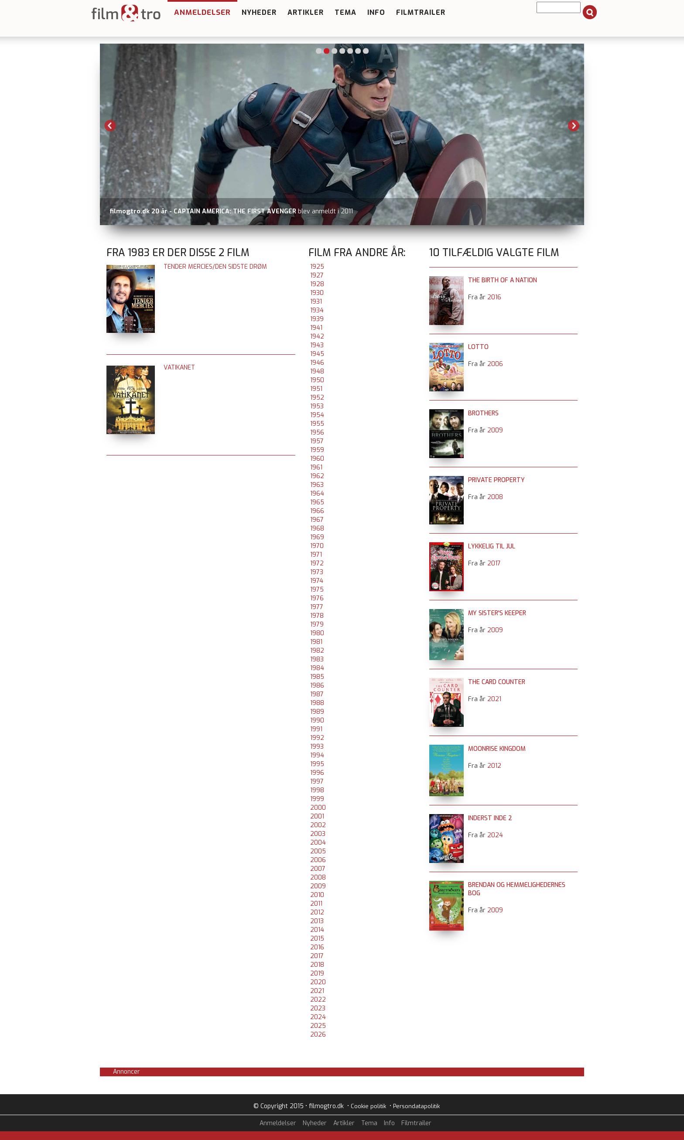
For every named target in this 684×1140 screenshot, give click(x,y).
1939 (317, 319)
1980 (317, 633)
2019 (317, 973)
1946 (317, 363)
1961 (316, 467)
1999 (317, 799)
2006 (318, 860)
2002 (318, 825)
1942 (317, 336)
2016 (317, 947)
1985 (317, 677)
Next (574, 126)
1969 (317, 537)
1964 (317, 494)
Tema (345, 12)
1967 (317, 520)
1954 (317, 415)
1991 (316, 729)
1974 (316, 581)
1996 (317, 773)
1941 (316, 328)
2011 (316, 904)
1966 (317, 511)
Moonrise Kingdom (497, 749)
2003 (317, 834)
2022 (318, 1000)
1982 (317, 651)
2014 (317, 930)
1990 (317, 720)
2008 (318, 877)
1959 (317, 450)
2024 (318, 1017)
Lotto (478, 347)
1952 (317, 398)
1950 (317, 380)
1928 (317, 284)
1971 (316, 555)
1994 (317, 755)
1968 (317, 528)
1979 (317, 624)
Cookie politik (368, 1106)
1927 (317, 275)
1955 (317, 424)
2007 (317, 869)
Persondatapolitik (416, 1106)
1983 (317, 659)
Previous (110, 126)
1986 (317, 685)
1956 (317, 432)
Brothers (483, 413)
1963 (317, 485)
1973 (316, 572)
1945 (317, 354)
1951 (316, 389)
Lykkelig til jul (491, 546)
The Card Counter (496, 682)
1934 (317, 310)
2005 (318, 851)
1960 (317, 459)
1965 (317, 502)
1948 (317, 371)
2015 (317, 939)
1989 (317, 712)
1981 (316, 642)
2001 (317, 816)
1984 (317, 668)
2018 (317, 965)
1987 (317, 694)
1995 (317, 764)
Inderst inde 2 (490, 818)
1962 (317, 476)
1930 (317, 293)
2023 (317, 1008)
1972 (317, 563)
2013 (317, 921)
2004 (318, 843)
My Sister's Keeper (497, 613)
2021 (317, 991)
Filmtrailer (420, 12)
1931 (316, 302)
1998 (317, 790)
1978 (317, 616)
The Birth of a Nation (502, 280)
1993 (317, 747)
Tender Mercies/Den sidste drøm (215, 267)
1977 (316, 607)
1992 (317, 738)
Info (376, 12)
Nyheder (259, 12)
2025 (318, 1026)
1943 (317, 345)
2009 (318, 886)
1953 (317, 406)
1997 (317, 781)
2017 (317, 956)
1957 (317, 441)
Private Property (496, 480)
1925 (317, 267)
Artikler (305, 12)
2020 (318, 982)
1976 (317, 598)
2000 (318, 808)
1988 (317, 703)
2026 (318, 1034)
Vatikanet (179, 367)
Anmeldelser (202, 12)
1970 (317, 546)
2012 (317, 912)
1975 (317, 589)
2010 (317, 895)
